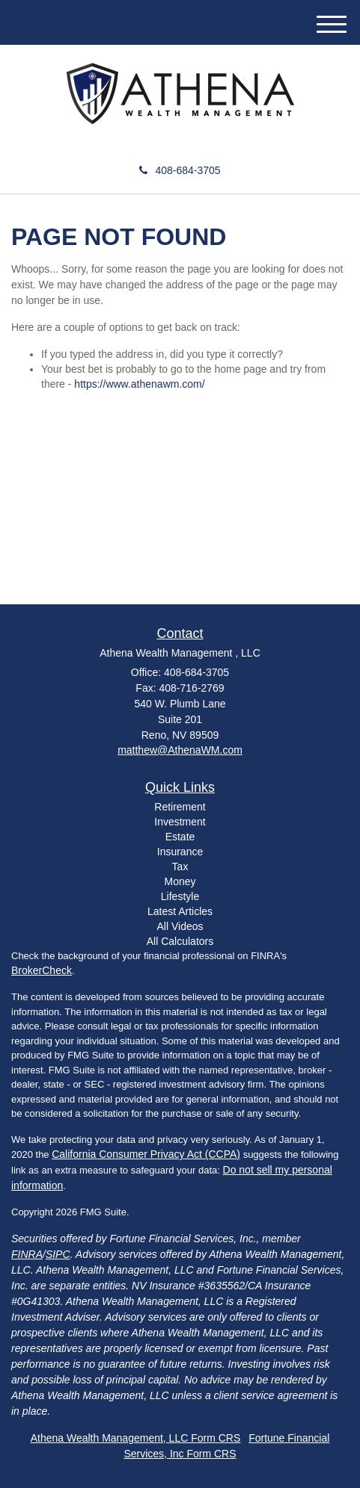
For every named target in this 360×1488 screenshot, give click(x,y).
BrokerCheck (41, 970)
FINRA (27, 1254)
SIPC (58, 1254)
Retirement (179, 807)
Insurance (180, 852)
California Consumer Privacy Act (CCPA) (146, 1154)
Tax (180, 866)
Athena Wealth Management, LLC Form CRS (136, 1438)
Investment (179, 822)
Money (179, 881)
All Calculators (180, 941)
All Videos (179, 926)
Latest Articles (180, 911)
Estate (180, 837)
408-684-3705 (179, 170)
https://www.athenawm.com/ (139, 384)
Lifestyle (180, 896)
